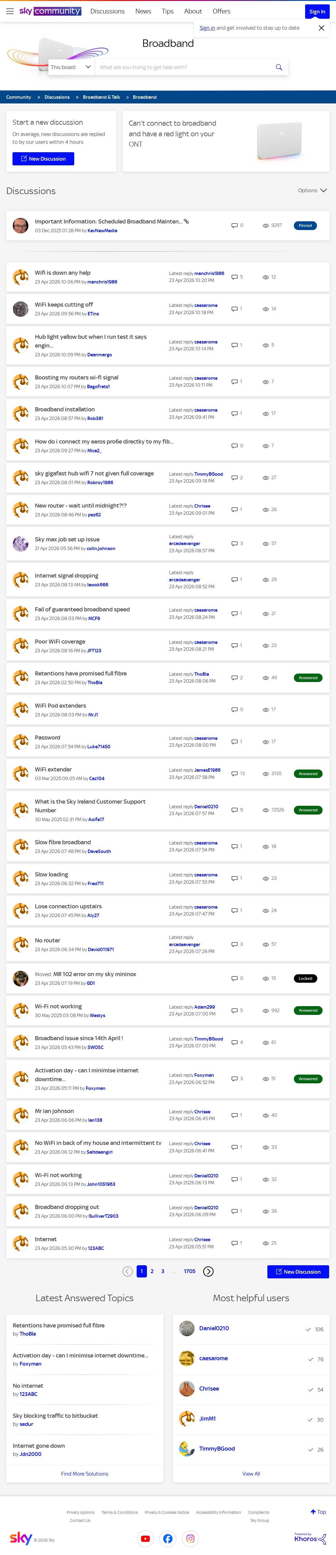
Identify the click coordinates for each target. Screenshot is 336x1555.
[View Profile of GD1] (91, 983)
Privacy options (81, 1512)
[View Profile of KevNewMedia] (102, 230)
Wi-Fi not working (58, 1006)
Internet (46, 1239)
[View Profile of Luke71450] (98, 747)
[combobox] (182, 67)
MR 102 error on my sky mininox (94, 974)
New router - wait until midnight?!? (81, 505)
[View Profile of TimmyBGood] (208, 474)
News (143, 11)
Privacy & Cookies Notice (167, 1512)
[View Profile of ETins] (93, 314)
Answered (308, 677)
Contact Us (80, 1520)
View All (251, 1474)
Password (47, 737)
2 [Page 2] (152, 1271)
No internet (28, 1385)
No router (47, 940)
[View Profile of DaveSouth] (99, 851)
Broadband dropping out (67, 1207)
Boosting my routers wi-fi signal (76, 377)
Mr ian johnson (54, 1111)
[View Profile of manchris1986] (102, 282)
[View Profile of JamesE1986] (207, 770)
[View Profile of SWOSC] (96, 1047)
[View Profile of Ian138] (95, 1120)
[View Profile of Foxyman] (95, 1088)
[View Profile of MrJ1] (93, 715)
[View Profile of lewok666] (97, 585)
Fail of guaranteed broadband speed (82, 609)
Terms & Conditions (120, 1512)
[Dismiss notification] (322, 28)
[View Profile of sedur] (26, 1424)
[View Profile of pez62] (94, 515)
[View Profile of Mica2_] (94, 451)
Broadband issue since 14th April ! (79, 1038)
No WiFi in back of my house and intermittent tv (98, 1142)
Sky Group (260, 1520)
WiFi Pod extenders (60, 705)
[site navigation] (10, 11)
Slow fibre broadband (63, 842)
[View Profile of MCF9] (94, 618)
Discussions (107, 11)
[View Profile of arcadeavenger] (184, 543)
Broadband (168, 43)
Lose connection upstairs (68, 906)
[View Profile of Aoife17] (96, 819)
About (193, 11)
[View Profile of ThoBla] (95, 682)
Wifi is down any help (62, 272)
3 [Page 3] (162, 1271)
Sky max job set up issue (67, 539)
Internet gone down (39, 1445)
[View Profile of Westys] (97, 1015)
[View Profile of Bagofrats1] (98, 386)
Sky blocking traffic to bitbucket (55, 1415)
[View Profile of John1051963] (101, 1184)
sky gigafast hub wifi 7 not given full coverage (94, 473)
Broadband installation (65, 409)
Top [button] (321, 1512)
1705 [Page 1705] (189, 1271)
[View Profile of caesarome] (205, 305)
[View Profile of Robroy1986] (100, 482)
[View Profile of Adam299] (204, 1007)
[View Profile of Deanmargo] (99, 355)
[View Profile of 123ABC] (96, 1248)
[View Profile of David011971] (101, 949)
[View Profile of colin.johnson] (101, 548)
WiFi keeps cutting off (64, 304)
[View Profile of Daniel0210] (206, 807)
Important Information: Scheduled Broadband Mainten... (109, 221)
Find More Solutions (84, 1474)
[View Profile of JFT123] (94, 651)
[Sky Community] (50, 11)
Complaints (258, 1512)
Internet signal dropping (66, 575)
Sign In (317, 11)
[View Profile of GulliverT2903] (104, 1216)
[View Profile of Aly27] (93, 915)
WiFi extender (53, 769)
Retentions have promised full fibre (81, 673)
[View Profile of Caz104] (97, 778)
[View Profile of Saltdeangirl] (100, 1152)
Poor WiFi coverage (60, 641)
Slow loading (51, 874)
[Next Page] (208, 1271)
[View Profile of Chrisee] (202, 506)
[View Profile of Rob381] (95, 418)
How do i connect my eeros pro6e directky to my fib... (104, 441)
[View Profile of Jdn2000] (30, 1454)
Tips (168, 11)
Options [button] (307, 190)
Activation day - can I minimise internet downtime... (80, 1355)
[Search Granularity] (71, 67)
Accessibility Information (218, 1512)
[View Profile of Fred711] (96, 883)
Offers (222, 11)
